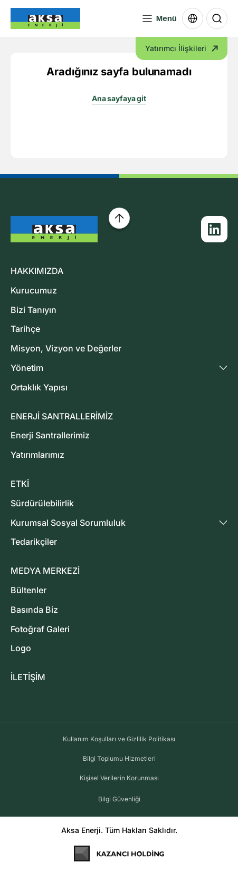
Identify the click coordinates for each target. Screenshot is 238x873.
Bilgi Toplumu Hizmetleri (119, 758)
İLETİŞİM (28, 677)
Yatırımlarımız (37, 454)
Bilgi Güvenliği (119, 799)
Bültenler (28, 590)
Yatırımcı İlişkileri (181, 48)
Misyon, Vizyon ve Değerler (66, 348)
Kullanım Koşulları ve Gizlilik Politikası (119, 739)
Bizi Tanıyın (33, 310)
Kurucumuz (34, 290)
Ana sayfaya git (119, 98)
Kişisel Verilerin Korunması (119, 778)
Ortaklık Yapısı (39, 387)
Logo (21, 648)
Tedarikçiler (34, 541)
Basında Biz (34, 609)
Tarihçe (25, 328)
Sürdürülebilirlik (42, 503)
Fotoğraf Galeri (40, 629)
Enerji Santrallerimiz (50, 435)
